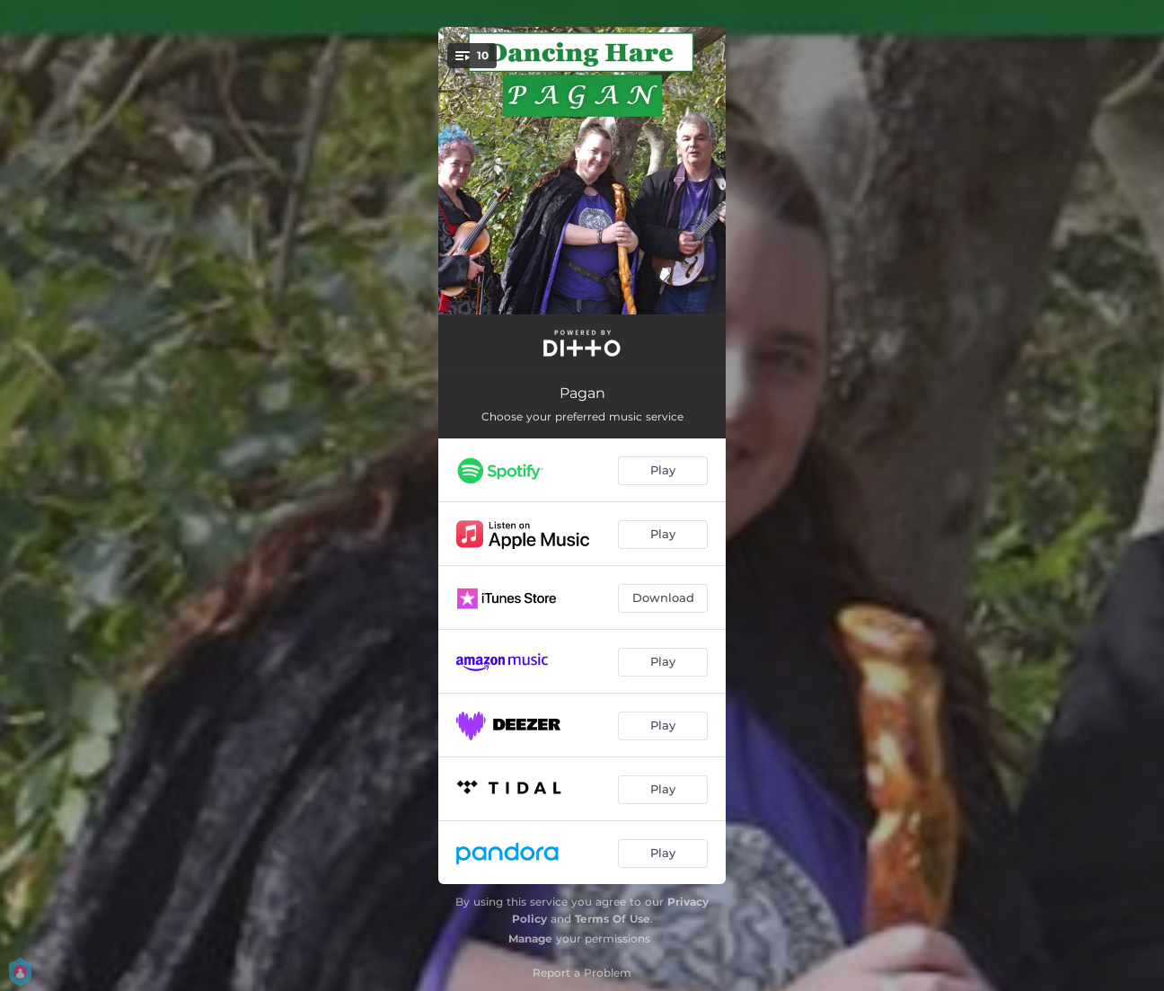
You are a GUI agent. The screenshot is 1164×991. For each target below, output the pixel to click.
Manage (530, 938)
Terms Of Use (612, 918)
